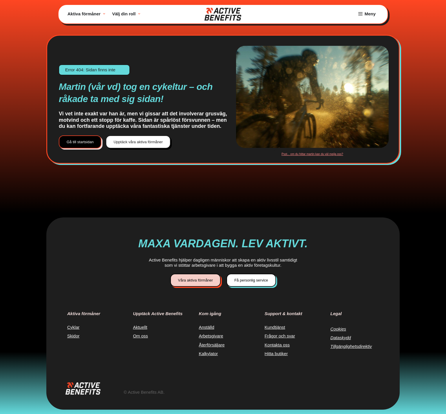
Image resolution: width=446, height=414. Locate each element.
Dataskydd (340, 337)
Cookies (338, 328)
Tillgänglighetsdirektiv (351, 346)
